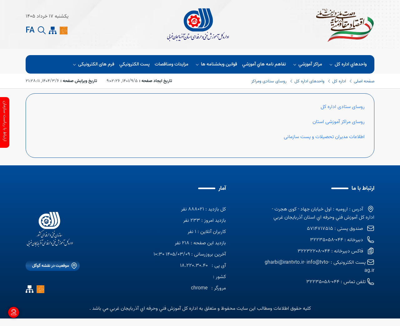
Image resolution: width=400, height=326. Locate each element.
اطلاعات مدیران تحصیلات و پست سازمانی (323, 137)
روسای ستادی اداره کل (343, 107)
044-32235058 (322, 282)
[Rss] (74, 30)
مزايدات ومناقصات (171, 64)
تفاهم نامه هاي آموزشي (264, 64)
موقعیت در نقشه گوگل (50, 265)
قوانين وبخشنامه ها (215, 64)
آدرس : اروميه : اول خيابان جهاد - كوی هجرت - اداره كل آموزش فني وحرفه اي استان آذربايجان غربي (323, 213)
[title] (197, 24)
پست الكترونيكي (134, 64)
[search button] (42, 30)
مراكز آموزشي (306, 64)
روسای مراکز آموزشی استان (338, 122)
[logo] (50, 229)
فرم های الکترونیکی (92, 64)
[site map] (53, 30)
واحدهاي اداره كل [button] (347, 64)
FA (30, 31)
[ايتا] (64, 30)
